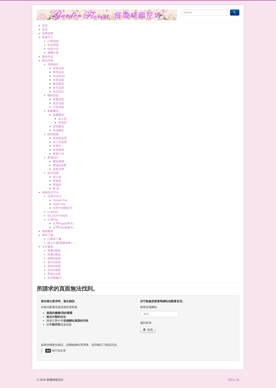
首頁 (148, 329)
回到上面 (233, 379)
